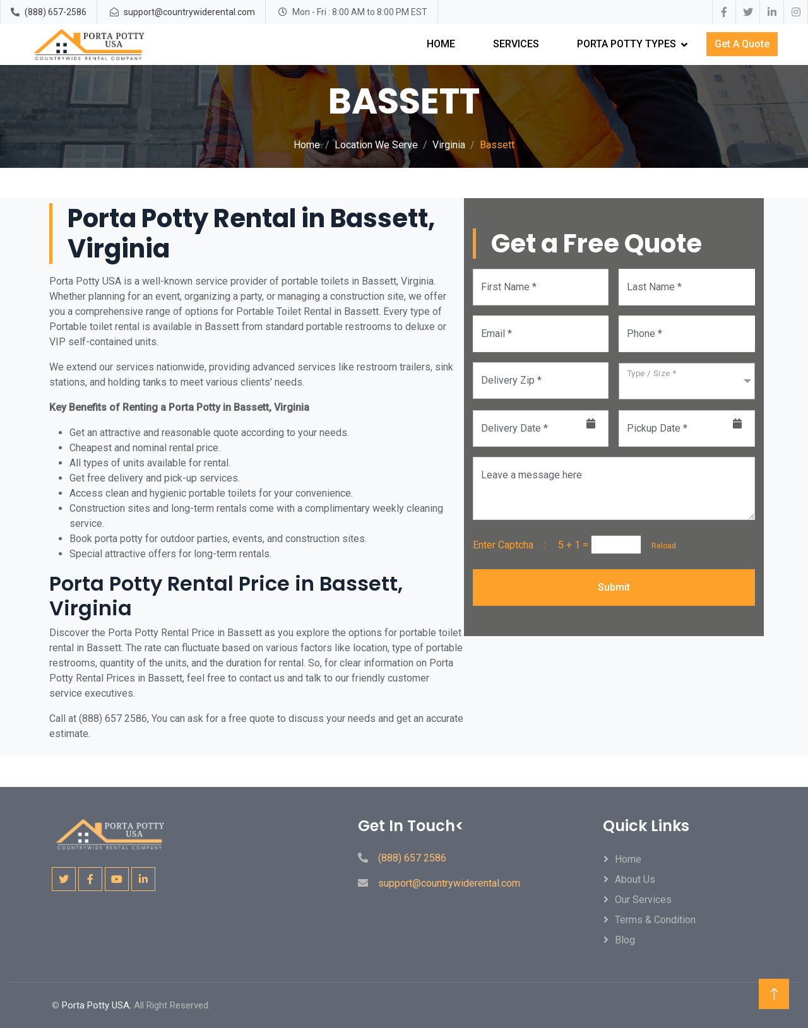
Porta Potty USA (95, 1005)
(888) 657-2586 (55, 12)
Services (516, 44)
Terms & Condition (655, 920)
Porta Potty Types (626, 44)
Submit (614, 587)
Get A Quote (742, 44)
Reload (660, 545)
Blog (625, 940)
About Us (635, 879)
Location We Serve (376, 145)
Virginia (448, 145)
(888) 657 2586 (412, 858)
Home (441, 44)
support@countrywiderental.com (189, 12)
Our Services (643, 900)
